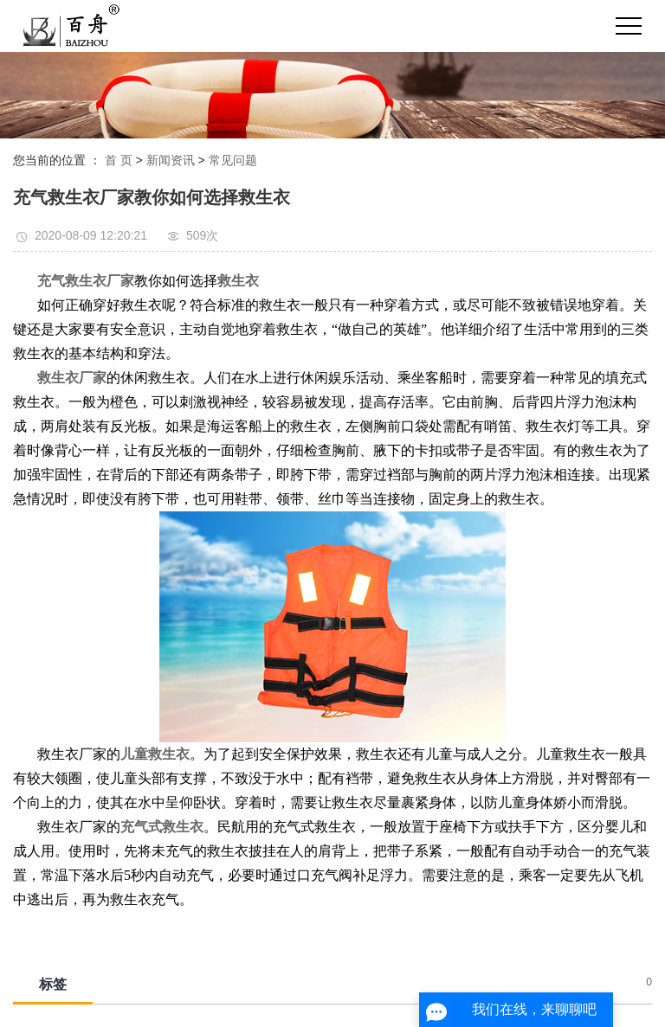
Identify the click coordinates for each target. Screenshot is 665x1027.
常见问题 (233, 160)
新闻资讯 (170, 160)
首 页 (118, 160)
